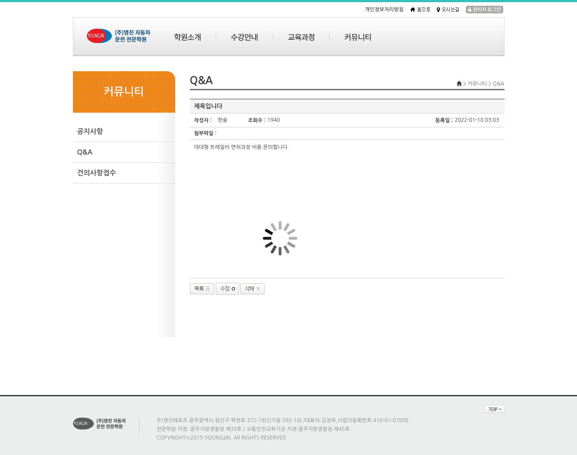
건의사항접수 (96, 173)
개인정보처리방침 (384, 9)
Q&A (85, 152)
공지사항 (90, 131)
